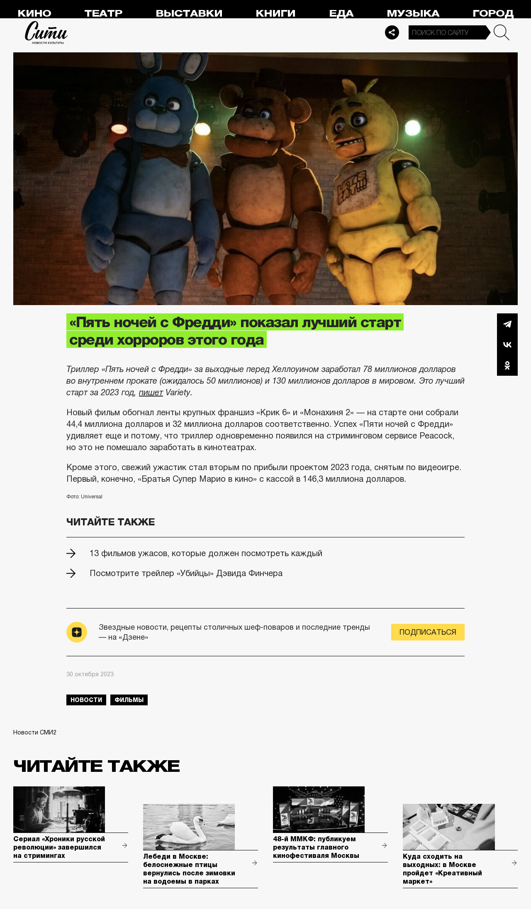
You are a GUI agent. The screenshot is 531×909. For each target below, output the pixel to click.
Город (493, 13)
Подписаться (427, 632)
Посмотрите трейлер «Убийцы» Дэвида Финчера (186, 573)
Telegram (507, 323)
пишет (151, 392)
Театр (103, 13)
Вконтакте (507, 344)
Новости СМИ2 (34, 732)
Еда (341, 13)
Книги (275, 13)
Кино (34, 13)
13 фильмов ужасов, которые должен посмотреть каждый (206, 553)
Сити (46, 32)
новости (86, 700)
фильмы (129, 700)
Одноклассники (507, 365)
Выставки (189, 13)
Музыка (413, 13)
